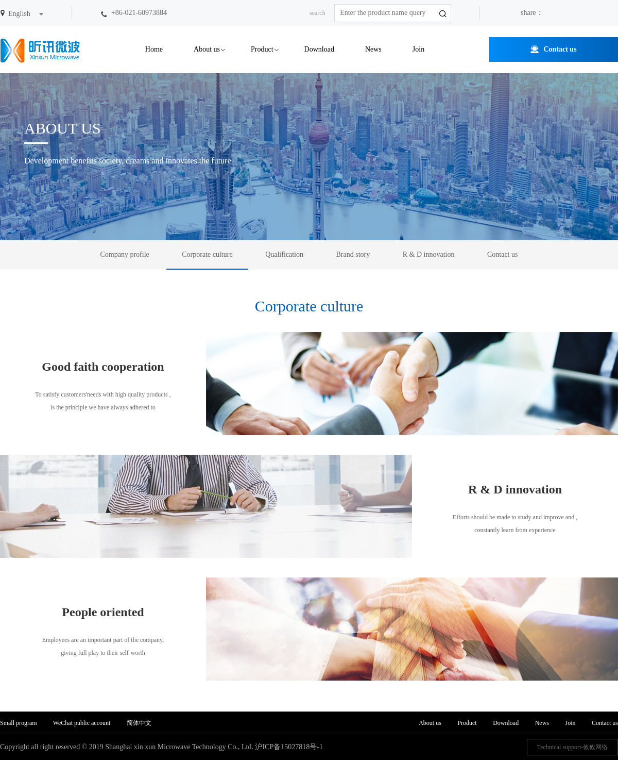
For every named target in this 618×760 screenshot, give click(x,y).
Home (154, 49)
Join (418, 49)
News (373, 49)
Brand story (353, 254)
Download (319, 49)
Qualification (284, 254)
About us (207, 49)
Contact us (559, 49)
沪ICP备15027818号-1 (288, 747)
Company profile (124, 254)
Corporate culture (207, 254)
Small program (19, 722)
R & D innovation (429, 254)
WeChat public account (82, 722)
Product (262, 49)
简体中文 (139, 722)
